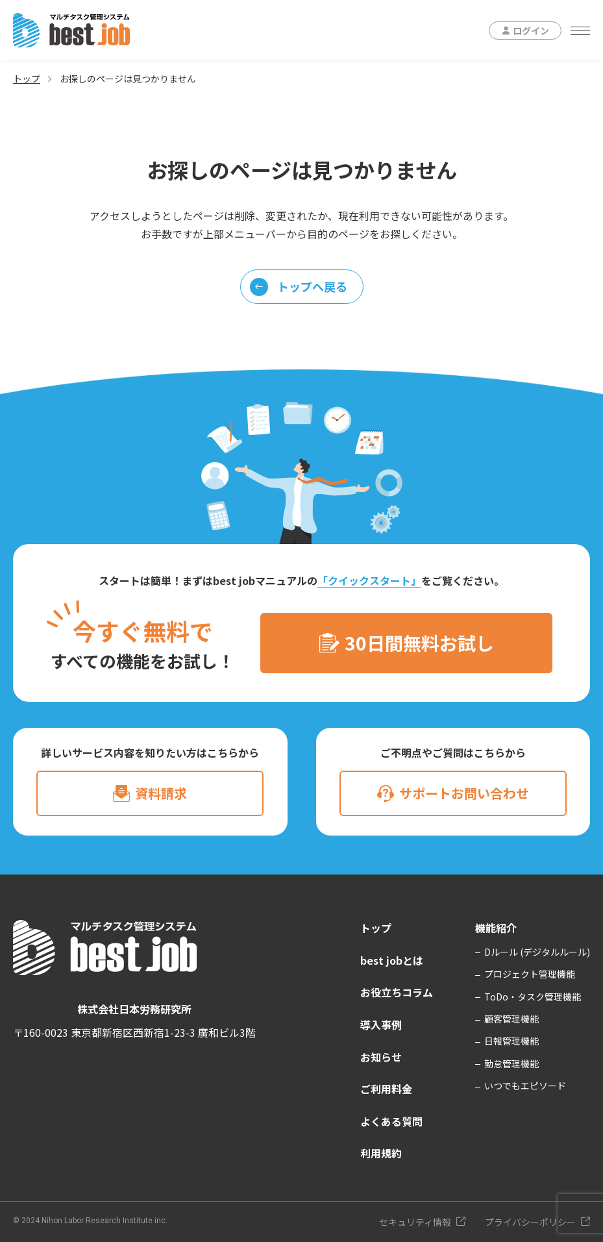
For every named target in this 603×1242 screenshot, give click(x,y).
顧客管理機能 (511, 1018)
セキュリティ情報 (415, 1221)
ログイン (531, 30)
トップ (26, 78)
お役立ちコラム (396, 992)
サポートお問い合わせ (464, 793)
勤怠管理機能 (511, 1063)
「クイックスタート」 (369, 580)
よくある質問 (391, 1121)
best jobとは (391, 960)
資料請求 (161, 793)
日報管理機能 (511, 1040)
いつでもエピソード (525, 1085)
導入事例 (381, 1024)
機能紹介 (496, 928)
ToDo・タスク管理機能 (532, 996)
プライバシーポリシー (530, 1221)
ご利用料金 (386, 1089)
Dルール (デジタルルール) (537, 951)
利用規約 (381, 1153)
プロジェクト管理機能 (529, 973)
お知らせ (381, 1057)
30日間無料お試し (419, 643)
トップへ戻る (298, 287)
